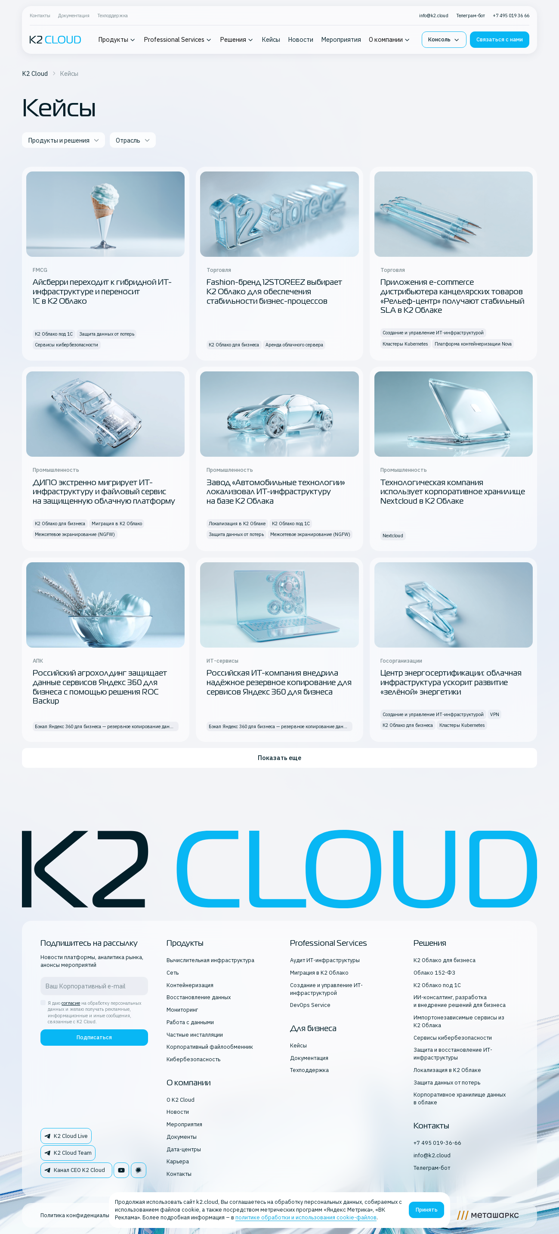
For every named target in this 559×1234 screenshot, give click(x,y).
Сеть (173, 972)
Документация (74, 15)
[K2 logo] (55, 40)
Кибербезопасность (193, 1059)
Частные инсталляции (195, 1034)
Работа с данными (190, 1022)
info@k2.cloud (433, 15)
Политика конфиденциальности (81, 1215)
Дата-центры (184, 1149)
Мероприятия (341, 39)
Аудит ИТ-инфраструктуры (325, 960)
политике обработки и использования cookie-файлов (306, 1217)
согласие (71, 1003)
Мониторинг (182, 1009)
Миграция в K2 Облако (319, 972)
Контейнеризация (190, 985)
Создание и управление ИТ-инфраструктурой (326, 989)
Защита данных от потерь (447, 1082)
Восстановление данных (199, 997)
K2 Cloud (35, 73)
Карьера (178, 1161)
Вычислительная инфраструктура (210, 960)
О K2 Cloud (181, 1099)
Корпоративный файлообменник (210, 1046)
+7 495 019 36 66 (511, 15)
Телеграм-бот (470, 15)
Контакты (40, 15)
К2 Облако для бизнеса (445, 960)
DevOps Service (310, 1004)
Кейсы (271, 39)
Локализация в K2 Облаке (447, 1069)
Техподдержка (112, 15)
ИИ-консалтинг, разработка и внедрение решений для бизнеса (460, 1001)
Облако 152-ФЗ (434, 972)
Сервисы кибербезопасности (453, 1037)
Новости (300, 39)
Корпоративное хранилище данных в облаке (460, 1098)
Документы (182, 1136)
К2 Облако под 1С (437, 985)
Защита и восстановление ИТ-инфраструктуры (453, 1053)
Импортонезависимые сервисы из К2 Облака (459, 1021)
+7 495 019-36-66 (437, 1142)
